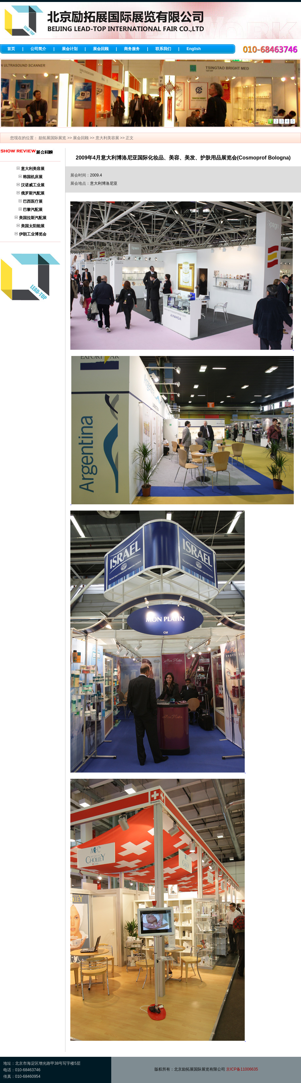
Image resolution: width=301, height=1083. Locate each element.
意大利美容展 (107, 138)
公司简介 (38, 49)
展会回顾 (101, 49)
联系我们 (163, 49)
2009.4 (96, 175)
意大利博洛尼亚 (103, 183)
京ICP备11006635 (242, 1069)
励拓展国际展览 (52, 138)
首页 (11, 49)
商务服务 (132, 49)
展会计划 (70, 49)
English (193, 49)
